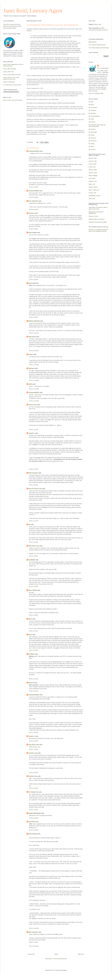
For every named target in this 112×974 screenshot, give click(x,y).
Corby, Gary (92, 167)
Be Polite (91, 119)
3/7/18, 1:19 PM (33, 469)
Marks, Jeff (92, 184)
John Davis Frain (33, 546)
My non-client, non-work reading (12, 100)
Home (56, 954)
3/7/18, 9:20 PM (33, 830)
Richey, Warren (93, 187)
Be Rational (92, 129)
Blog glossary (93, 42)
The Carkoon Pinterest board (97, 45)
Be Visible (91, 143)
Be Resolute (92, 138)
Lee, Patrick (92, 178)
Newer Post (31, 954)
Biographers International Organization (96, 212)
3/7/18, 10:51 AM (34, 350)
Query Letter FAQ (8, 71)
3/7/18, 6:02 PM (33, 772)
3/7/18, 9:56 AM (33, 317)
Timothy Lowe (32, 753)
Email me (105, 30)
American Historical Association (98, 222)
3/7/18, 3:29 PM (33, 631)
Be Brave (91, 104)
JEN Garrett (32, 336)
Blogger (64, 970)
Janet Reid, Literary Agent (32, 10)
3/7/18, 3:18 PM (33, 586)
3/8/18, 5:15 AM (33, 942)
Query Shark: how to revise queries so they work (11, 78)
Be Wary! (91, 146)
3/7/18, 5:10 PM (33, 749)
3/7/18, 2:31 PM (33, 542)
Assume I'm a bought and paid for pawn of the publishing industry (98, 230)
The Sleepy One (33, 792)
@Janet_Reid (97, 24)
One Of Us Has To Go (35, 488)
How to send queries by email (11, 74)
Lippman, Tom (93, 181)
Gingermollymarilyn (34, 813)
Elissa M (31, 682)
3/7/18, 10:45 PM (34, 928)
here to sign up (10, 24)
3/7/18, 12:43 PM (34, 401)
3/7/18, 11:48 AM (34, 380)
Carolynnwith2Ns (33, 151)
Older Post (81, 954)
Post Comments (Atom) (60, 958)
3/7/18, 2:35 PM (33, 556)
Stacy (30, 619)
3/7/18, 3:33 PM (33, 650)
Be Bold (91, 101)
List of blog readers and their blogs (99, 47)
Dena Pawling (32, 834)
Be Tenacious (93, 140)
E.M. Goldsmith (33, 201)
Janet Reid (31, 821)
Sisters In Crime (93, 216)
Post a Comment (34, 946)
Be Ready (91, 135)
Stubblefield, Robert (94, 195)
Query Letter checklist (9, 69)
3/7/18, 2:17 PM (33, 521)
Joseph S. (31, 433)
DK (29, 524)
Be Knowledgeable (94, 116)
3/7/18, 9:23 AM (33, 279)
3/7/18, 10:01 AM (34, 333)
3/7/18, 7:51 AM (33, 187)
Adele (30, 384)
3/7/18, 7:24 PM (33, 809)
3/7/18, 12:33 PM (34, 389)
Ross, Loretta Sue (94, 190)
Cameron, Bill (93, 161)
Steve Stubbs (32, 232)
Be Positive (92, 122)
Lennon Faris (32, 404)
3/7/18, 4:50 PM (33, 741)
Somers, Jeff (92, 193)
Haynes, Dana (93, 172)
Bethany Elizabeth (34, 321)
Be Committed (93, 107)
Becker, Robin (93, 158)
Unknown (31, 213)
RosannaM (31, 283)
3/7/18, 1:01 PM (33, 429)
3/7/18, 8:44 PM (33, 818)
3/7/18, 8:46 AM (33, 209)
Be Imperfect (92, 113)
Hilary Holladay (93, 175)
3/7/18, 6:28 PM (33, 788)
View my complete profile (96, 93)
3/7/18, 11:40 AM (34, 364)
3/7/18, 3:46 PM (33, 732)
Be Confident (92, 110)
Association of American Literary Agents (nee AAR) (98, 208)
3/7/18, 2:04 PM (33, 485)
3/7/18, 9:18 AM (33, 229)
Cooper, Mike (92, 164)
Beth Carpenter (33, 473)
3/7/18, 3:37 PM (33, 679)
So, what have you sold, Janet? (12, 85)
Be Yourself (92, 149)
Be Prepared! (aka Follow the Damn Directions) (97, 125)
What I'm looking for (9, 82)
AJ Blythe (31, 654)
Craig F (30, 354)
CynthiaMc (31, 560)
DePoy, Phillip (93, 170)
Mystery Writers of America (96, 219)
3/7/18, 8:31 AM (33, 197)
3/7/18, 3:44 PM (33, 691)
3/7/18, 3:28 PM (33, 615)
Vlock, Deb (92, 198)
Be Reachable (93, 132)
